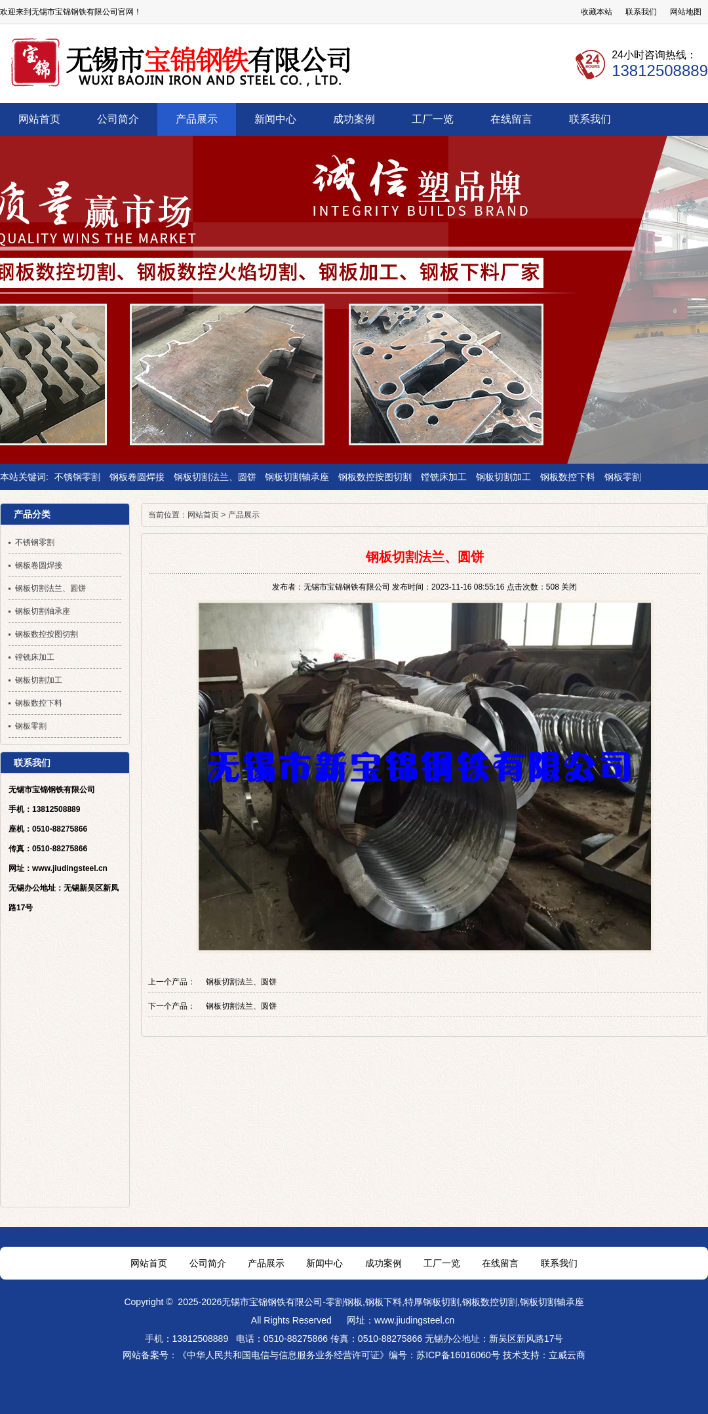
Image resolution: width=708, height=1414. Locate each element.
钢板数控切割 (489, 1302)
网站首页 (203, 514)
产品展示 (244, 514)
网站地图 (685, 11)
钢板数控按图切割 (375, 477)
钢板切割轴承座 (297, 477)
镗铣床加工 (444, 477)
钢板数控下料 (567, 477)
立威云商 (567, 1355)
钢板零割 (622, 477)
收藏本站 (596, 11)
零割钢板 (344, 1302)
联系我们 (641, 11)
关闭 (569, 587)
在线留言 (500, 1263)
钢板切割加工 (503, 477)
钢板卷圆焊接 (137, 477)
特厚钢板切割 (432, 1302)
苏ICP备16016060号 (458, 1355)
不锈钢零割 (77, 477)
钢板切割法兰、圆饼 (215, 477)
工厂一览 (441, 1263)
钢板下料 (383, 1302)
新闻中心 (324, 1263)
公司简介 (207, 1263)
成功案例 (383, 1263)
